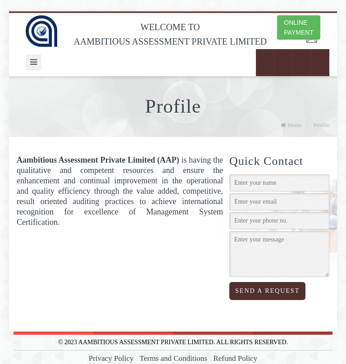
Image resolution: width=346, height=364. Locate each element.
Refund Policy (235, 358)
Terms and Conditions (173, 358)
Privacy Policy (111, 358)
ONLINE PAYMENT (299, 27)
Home (291, 125)
